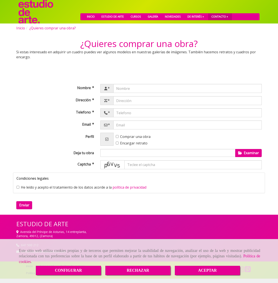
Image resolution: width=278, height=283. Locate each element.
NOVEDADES (173, 14)
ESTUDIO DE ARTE (112, 14)
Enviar (24, 209)
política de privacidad (129, 191)
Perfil (89, 141)
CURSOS (136, 14)
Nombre (84, 92)
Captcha (85, 168)
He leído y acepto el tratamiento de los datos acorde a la (81, 191)
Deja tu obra (83, 157)
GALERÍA (153, 14)
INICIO (91, 14)
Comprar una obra (133, 141)
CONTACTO (220, 14)
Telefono (84, 116)
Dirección (84, 104)
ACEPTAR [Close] (207, 270)
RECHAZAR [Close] (138, 270)
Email (87, 128)
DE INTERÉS (196, 14)
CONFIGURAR (68, 270)
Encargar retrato (131, 147)
